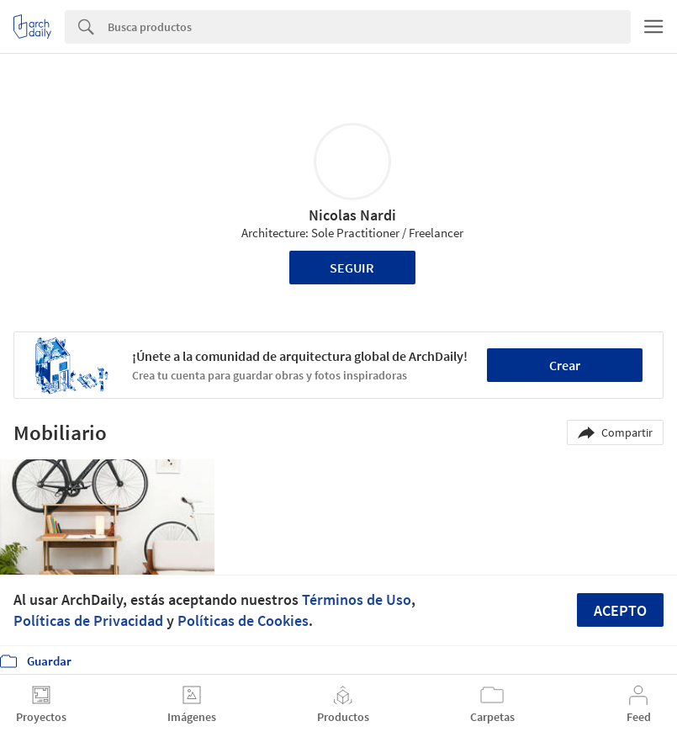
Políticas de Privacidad (88, 620)
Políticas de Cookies (243, 620)
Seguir (352, 267)
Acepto (620, 610)
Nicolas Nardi (352, 215)
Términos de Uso (356, 599)
